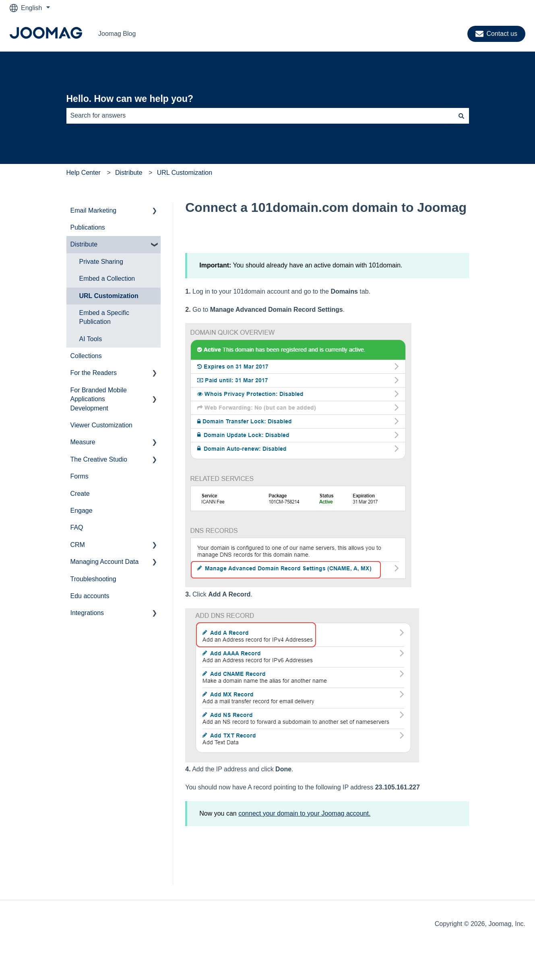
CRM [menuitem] (77, 544)
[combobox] (260, 115)
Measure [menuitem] (82, 442)
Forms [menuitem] (79, 476)
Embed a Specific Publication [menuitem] (104, 317)
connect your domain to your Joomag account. (304, 813)
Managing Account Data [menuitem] (104, 561)
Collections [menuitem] (86, 355)
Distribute (129, 172)
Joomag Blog (117, 33)
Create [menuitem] (80, 493)
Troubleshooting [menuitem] (93, 579)
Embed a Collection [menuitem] (107, 278)
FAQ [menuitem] (76, 527)
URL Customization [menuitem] (108, 295)
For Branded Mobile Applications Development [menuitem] (98, 399)
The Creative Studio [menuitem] (98, 459)
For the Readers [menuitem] (93, 372)
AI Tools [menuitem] (90, 339)
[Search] (461, 115)
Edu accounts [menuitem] (89, 595)
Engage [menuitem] (81, 510)
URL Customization (184, 172)
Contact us (496, 34)
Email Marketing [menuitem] (93, 210)
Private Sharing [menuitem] (101, 261)
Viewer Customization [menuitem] (101, 425)
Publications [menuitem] (87, 227)
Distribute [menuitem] (84, 244)
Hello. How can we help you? (130, 98)
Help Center (83, 172)
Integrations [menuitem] (87, 612)
